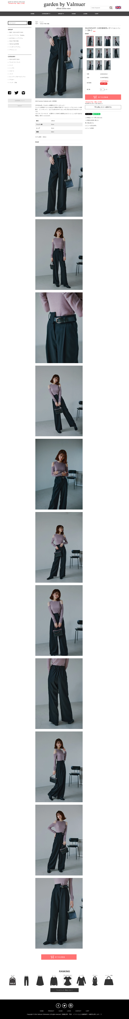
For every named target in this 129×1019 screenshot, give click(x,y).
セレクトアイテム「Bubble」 (17, 35)
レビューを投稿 (89, 128)
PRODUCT (51, 1011)
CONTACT (78, 1011)
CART (96, 13)
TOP (36, 22)
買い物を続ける (89, 123)
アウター (11, 79)
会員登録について (20, 100)
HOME (32, 13)
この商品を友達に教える (92, 120)
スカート (11, 71)
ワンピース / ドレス (14, 62)
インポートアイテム (14, 47)
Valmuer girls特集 (14, 44)
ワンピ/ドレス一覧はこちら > (64, 990)
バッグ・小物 (13, 82)
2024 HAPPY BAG (14, 59)
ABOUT (20, 105)
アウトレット (13, 49)
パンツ (41, 22)
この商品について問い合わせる (93, 117)
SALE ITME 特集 (44, 23)
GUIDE (74, 13)
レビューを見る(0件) (90, 125)
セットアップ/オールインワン (17, 76)
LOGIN (85, 13)
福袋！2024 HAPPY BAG (16, 32)
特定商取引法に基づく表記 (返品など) (94, 103)
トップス (11, 68)
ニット (11, 65)
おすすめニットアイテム (16, 38)
